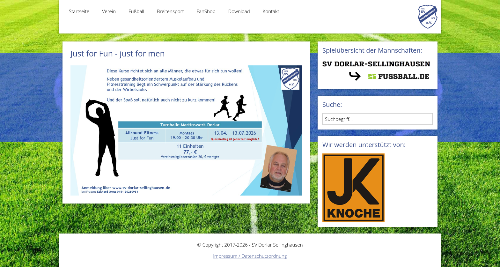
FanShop (205, 11)
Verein (109, 11)
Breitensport (170, 11)
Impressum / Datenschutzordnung (250, 256)
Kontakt (271, 11)
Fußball (136, 11)
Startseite (79, 11)
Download (239, 11)
